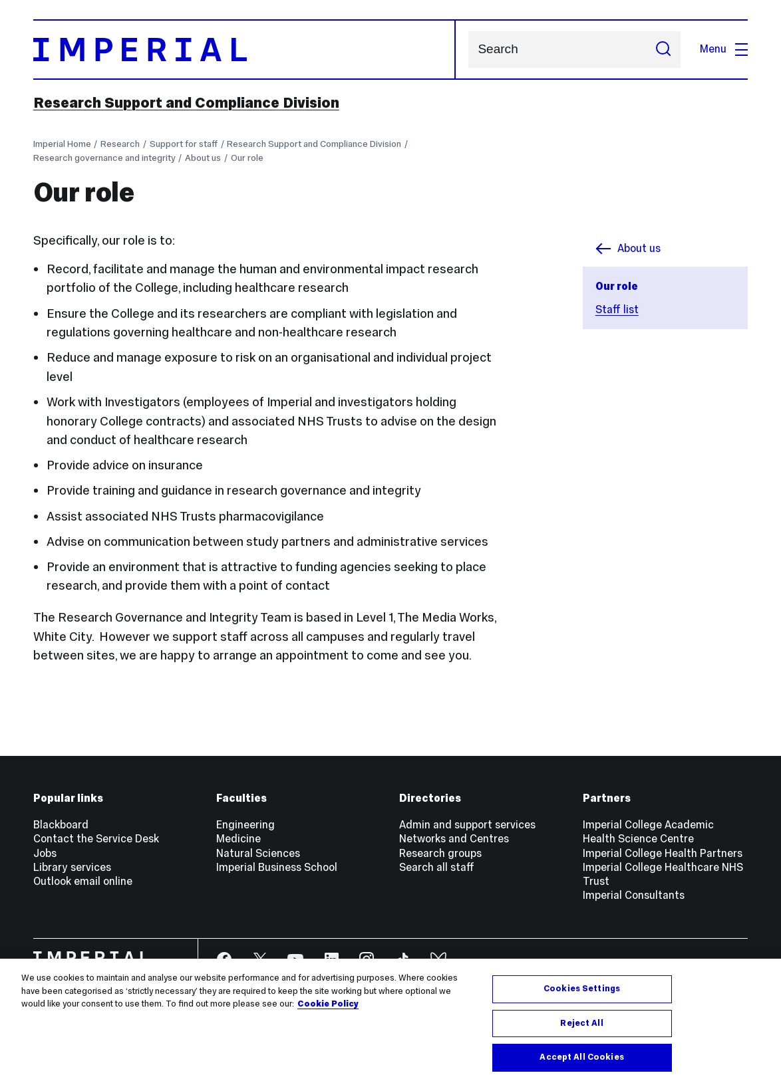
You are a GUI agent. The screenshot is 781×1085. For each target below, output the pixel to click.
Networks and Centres (454, 838)
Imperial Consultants (634, 895)
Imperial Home (62, 144)
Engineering (245, 824)
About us (203, 158)
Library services (72, 867)
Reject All (581, 1023)
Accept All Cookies (581, 1057)
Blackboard (60, 824)
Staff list (617, 309)
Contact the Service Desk (96, 838)
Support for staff (184, 144)
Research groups (440, 853)
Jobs (45, 853)
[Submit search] (663, 49)
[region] (390, 1022)
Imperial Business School (276, 867)
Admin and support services (467, 824)
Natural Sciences (258, 853)
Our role (247, 158)
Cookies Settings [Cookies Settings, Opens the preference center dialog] (582, 988)
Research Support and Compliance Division (186, 103)
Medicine (238, 838)
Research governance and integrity (104, 158)
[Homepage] (244, 49)
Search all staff (436, 867)
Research (120, 144)
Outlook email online (82, 881)
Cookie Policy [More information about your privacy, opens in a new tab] (328, 1004)
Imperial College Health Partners (662, 853)
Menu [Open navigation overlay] (724, 49)
